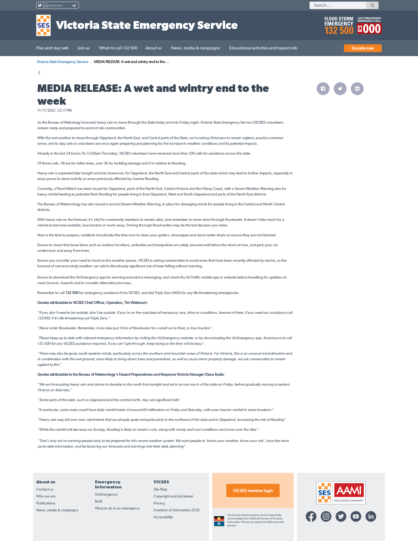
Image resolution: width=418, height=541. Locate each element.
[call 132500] (338, 23)
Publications (45, 503)
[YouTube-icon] (356, 516)
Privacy (159, 503)
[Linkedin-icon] (370, 516)
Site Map (160, 489)
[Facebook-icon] (311, 516)
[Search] (338, 5)
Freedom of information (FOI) (176, 510)
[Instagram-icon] (326, 516)
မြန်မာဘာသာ (53, 5)
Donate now (363, 48)
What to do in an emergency (117, 508)
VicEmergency (106, 494)
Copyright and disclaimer (173, 496)
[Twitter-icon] (341, 516)
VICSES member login (253, 491)
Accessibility (163, 517)
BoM (98, 501)
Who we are (45, 496)
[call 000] (368, 23)
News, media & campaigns (57, 510)
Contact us (44, 489)
